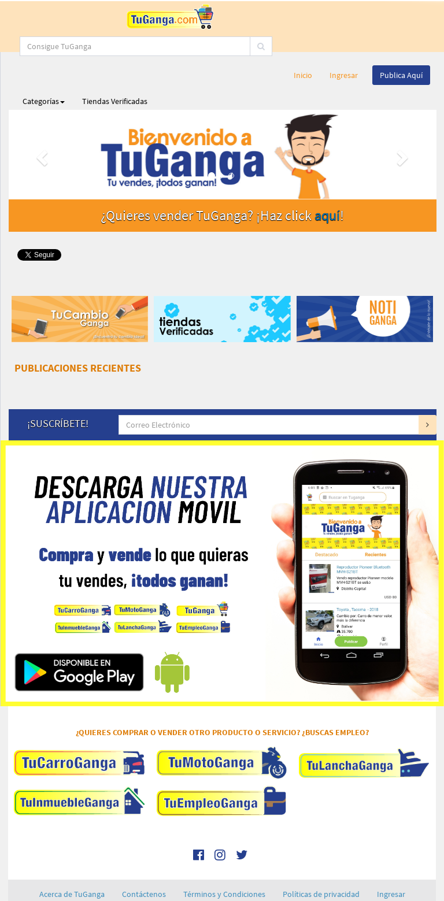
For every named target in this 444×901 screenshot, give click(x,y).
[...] (268, 14)
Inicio (303, 43)
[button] (41, 123)
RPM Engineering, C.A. (253, 894)
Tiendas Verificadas (114, 69)
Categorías (44, 69)
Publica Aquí (401, 43)
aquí (327, 183)
